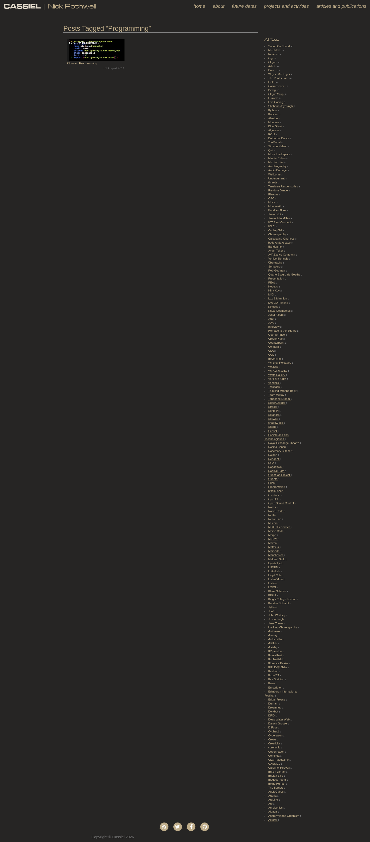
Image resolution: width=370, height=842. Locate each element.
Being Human (277, 783)
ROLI (271, 134)
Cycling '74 (275, 230)
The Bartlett (275, 787)
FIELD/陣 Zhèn (278, 667)
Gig (270, 58)
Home (199, 6)
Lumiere (273, 98)
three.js (273, 182)
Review (273, 54)
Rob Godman (277, 270)
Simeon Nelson (278, 146)
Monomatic (275, 206)
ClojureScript (276, 94)
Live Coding (276, 102)
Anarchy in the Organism (284, 815)
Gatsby (273, 647)
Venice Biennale (278, 258)
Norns (272, 507)
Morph (272, 535)
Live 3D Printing (278, 302)
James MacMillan (279, 218)
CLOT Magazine (278, 759)
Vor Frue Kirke (277, 378)
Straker (273, 406)
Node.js (273, 286)
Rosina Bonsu (277, 446)
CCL (271, 354)
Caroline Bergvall (279, 767)
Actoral (273, 819)
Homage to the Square (282, 330)
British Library (277, 771)
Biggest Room (277, 779)
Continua (274, 755)
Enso (271, 683)
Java (271, 322)
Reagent (274, 458)
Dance (272, 70)
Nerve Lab (275, 519)
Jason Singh (276, 619)
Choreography (277, 234)
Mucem (273, 523)
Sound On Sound (279, 46)
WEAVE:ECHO (278, 370)
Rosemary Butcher (280, 450)
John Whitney (277, 615)
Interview (274, 326)
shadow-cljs (276, 422)
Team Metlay (276, 394)
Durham (273, 703)
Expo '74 (274, 675)
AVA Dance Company (282, 254)
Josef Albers (276, 314)
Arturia (272, 795)
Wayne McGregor (279, 74)
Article (272, 66)
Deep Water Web (279, 719)
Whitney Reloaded (280, 362)
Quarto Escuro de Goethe (284, 274)
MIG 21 (273, 539)
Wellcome (274, 174)
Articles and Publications (341, 6)
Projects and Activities (286, 6)
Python (273, 110)
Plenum (273, 194)
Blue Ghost (275, 126)
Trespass (274, 386)
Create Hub (275, 338)
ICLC (271, 226)
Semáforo (274, 266)
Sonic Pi (273, 410)
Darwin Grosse (278, 723)
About (219, 6)
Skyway (273, 418)
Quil (271, 150)
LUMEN (273, 567)
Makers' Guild (277, 559)
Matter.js (274, 547)
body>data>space (279, 242)
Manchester (276, 555)
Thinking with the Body (282, 390)
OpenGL (273, 499)
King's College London (282, 599)
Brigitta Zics (276, 775)
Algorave (274, 130)
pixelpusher (275, 490)
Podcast (273, 114)
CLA (271, 350)
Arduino (273, 799)
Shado (272, 426)
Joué (271, 611)
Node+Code (276, 511)
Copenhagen (276, 751)
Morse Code (276, 531)
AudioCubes (276, 791)
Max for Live (276, 162)
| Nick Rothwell (50, 6)
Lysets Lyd (275, 563)
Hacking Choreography (283, 627)
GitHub (273, 643)
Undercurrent (276, 178)
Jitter (271, 318)
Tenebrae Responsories (283, 186)
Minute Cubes (277, 158)
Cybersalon (275, 735)
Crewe (272, 739)
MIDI (271, 294)
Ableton (273, 118)
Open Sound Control (281, 503)
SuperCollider (277, 402)
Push (271, 482)
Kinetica (273, 306)
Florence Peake (278, 663)
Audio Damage (278, 170)
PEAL (272, 282)
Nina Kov (274, 290)
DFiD (271, 715)
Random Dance (278, 190)
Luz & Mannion (278, 298)
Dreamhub (275, 707)
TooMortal (274, 142)
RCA (271, 462)
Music (272, 202)
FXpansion (275, 651)
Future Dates (244, 6)
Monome (274, 122)
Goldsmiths (275, 639)
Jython (272, 607)
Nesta (272, 515)
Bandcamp (275, 246)
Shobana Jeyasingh (281, 106)
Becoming (274, 358)
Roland (273, 454)
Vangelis (273, 382)
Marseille (274, 551)
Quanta (273, 478)
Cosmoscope (276, 86)
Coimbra (274, 346)
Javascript (275, 214)
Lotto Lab (274, 571)
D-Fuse (273, 727)
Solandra (274, 414)
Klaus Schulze (277, 591)
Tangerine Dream (279, 398)
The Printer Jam (278, 78)
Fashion (273, 671)
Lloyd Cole (275, 575)
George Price (276, 334)
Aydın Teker (276, 250)
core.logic (274, 747)
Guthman (274, 631)
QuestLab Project (279, 474)
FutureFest (275, 655)
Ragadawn (275, 466)
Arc (270, 803)
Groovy (273, 635)
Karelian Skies (277, 210)
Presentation (276, 278)
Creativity (274, 743)
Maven (272, 543)
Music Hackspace (279, 154)
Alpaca (273, 811)
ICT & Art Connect (280, 222)
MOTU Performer (279, 527)
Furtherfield (275, 659)
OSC (271, 198)
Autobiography (277, 166)
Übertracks (275, 262)
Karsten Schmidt (279, 603)
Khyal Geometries (279, 310)
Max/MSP (274, 50)
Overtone (274, 495)
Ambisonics (275, 807)
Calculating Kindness (281, 238)
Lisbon (272, 583)
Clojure (72, 63)
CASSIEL (274, 763)
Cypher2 (274, 731)
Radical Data (276, 470)
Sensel (273, 430)
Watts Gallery (277, 374)
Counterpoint (276, 342)
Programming (88, 63)
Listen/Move (276, 579)
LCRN (272, 587)
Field (271, 82)
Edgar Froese (277, 699)
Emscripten (275, 687)
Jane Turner (276, 623)
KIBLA (272, 595)
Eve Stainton (276, 679)
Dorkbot (273, 711)
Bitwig (272, 90)
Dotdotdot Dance (279, 138)
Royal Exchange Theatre (284, 442)
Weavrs (273, 366)
